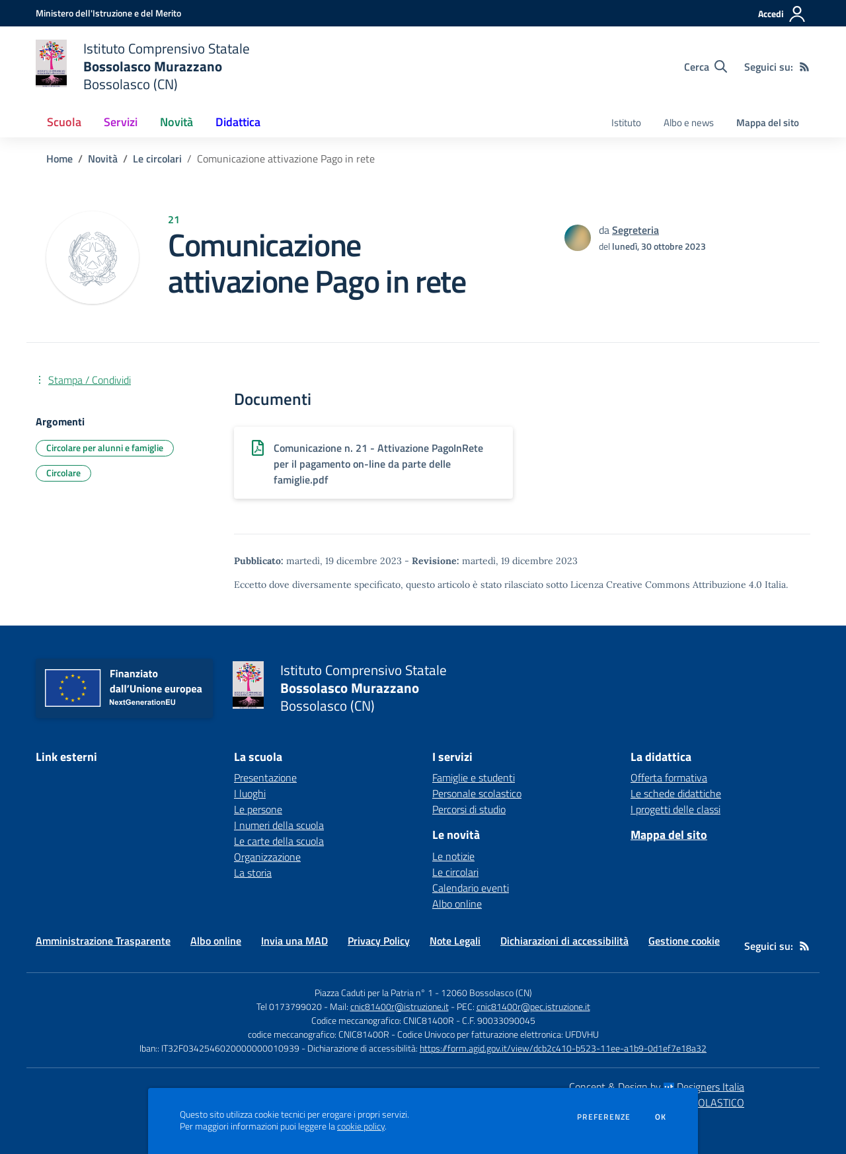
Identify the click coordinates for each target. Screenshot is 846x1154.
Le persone (258, 809)
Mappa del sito (767, 122)
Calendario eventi (470, 888)
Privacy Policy (379, 941)
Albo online (457, 904)
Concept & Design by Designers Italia (656, 1087)
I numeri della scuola (279, 825)
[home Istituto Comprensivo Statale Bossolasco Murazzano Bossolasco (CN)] (143, 66)
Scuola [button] (64, 122)
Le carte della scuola (279, 841)
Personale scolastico (476, 793)
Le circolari (157, 158)
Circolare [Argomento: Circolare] (63, 473)
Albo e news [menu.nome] (689, 122)
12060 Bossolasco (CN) (486, 992)
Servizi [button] (120, 122)
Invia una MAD (294, 941)
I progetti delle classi (675, 809)
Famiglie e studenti (473, 777)
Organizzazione (267, 857)
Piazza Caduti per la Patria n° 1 (374, 992)
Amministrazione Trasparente (103, 941)
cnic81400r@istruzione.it (399, 1006)
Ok (661, 1117)
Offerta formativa (669, 777)
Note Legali (455, 941)
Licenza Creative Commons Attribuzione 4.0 (666, 585)
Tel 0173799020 (289, 1006)
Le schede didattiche (676, 793)
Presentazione (265, 777)
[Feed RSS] (804, 67)
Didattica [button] (237, 122)
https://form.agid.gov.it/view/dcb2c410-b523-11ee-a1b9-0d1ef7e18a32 (563, 1048)
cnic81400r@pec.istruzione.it (533, 1006)
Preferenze (604, 1117)
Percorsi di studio (469, 809)
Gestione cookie (684, 941)
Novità (103, 158)
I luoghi (250, 793)
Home (59, 158)
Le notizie (453, 856)
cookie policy (361, 1126)
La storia (253, 873)
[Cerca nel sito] (705, 66)
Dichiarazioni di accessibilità (564, 941)
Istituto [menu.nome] (626, 122)
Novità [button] (176, 122)
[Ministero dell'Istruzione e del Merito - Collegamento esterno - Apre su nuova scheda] (108, 13)
